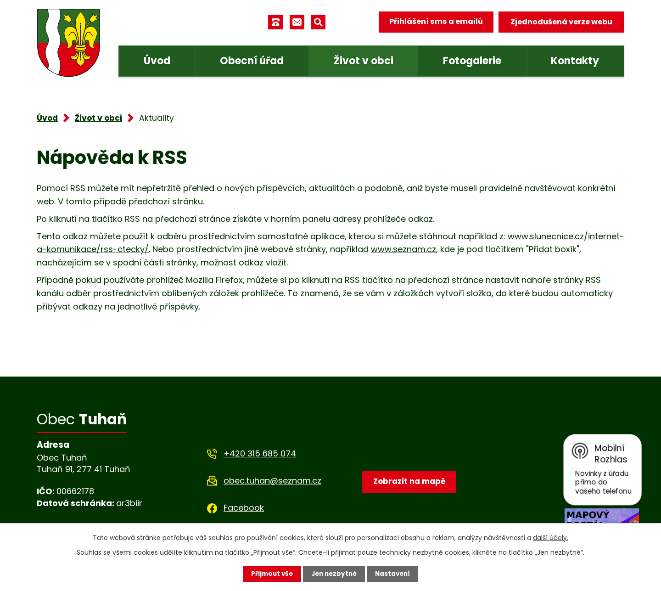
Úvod (157, 61)
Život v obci (363, 61)
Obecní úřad (252, 61)
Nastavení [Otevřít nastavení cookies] (394, 574)
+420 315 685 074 (260, 453)
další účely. (550, 537)
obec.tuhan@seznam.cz (272, 480)
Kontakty (575, 61)
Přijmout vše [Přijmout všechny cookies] (269, 574)
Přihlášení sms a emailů (435, 22)
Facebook (244, 507)
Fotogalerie (472, 61)
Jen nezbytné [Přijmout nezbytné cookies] (334, 574)
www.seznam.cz (403, 249)
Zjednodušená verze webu (561, 22)
